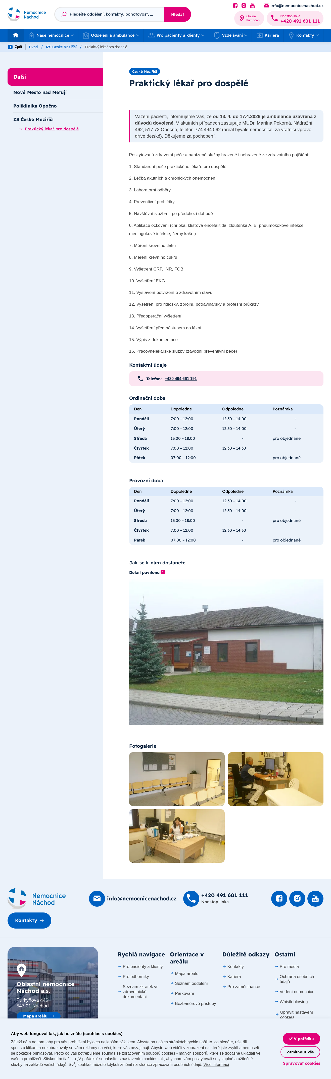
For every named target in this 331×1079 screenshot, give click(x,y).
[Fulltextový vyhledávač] (109, 14)
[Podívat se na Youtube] (252, 6)
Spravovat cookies (301, 1063)
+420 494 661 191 (181, 378)
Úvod (33, 47)
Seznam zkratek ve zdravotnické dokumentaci (138, 991)
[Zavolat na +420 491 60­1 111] (295, 18)
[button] (51, 35)
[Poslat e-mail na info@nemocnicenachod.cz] (293, 6)
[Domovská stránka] (37, 898)
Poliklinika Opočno (35, 106)
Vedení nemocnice (294, 991)
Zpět (15, 47)
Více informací (216, 1064)
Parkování (182, 993)
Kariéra (267, 35)
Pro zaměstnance (241, 986)
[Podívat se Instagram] (244, 6)
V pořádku (301, 1038)
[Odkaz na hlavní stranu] (27, 14)
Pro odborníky (133, 976)
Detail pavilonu (144, 572)
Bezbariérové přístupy (193, 1003)
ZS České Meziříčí (123, 47)
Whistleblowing (291, 1001)
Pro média (286, 966)
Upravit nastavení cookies (294, 1015)
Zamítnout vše (300, 1052)
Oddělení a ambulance (65, 47)
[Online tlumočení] (249, 18)
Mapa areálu (35, 1015)
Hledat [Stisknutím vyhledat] (177, 14)
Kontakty (26, 920)
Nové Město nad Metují (40, 92)
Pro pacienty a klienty (140, 966)
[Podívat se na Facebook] (235, 6)
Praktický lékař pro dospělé (49, 128)
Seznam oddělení (189, 983)
